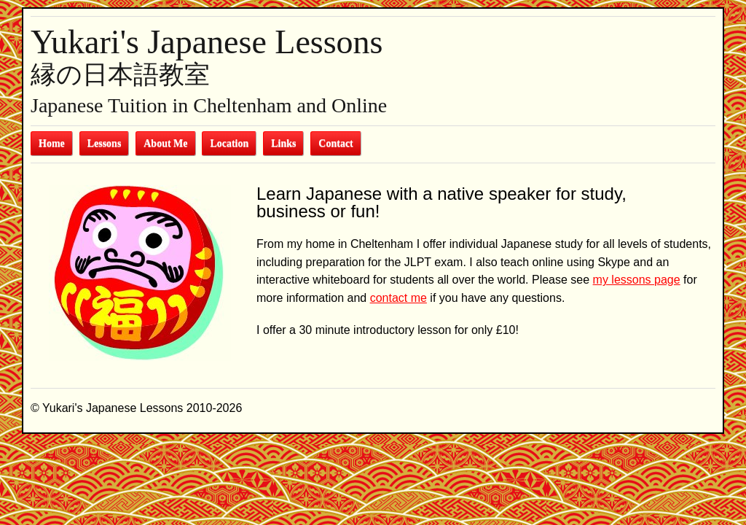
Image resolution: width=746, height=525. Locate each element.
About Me (165, 143)
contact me (398, 298)
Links (283, 143)
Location (229, 143)
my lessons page (636, 279)
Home (52, 143)
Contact (335, 143)
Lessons (104, 143)
